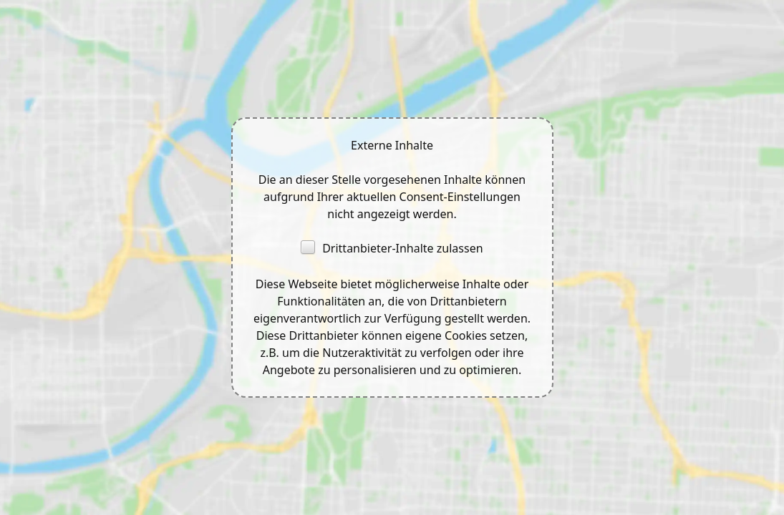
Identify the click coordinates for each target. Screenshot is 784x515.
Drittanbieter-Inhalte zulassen (392, 248)
